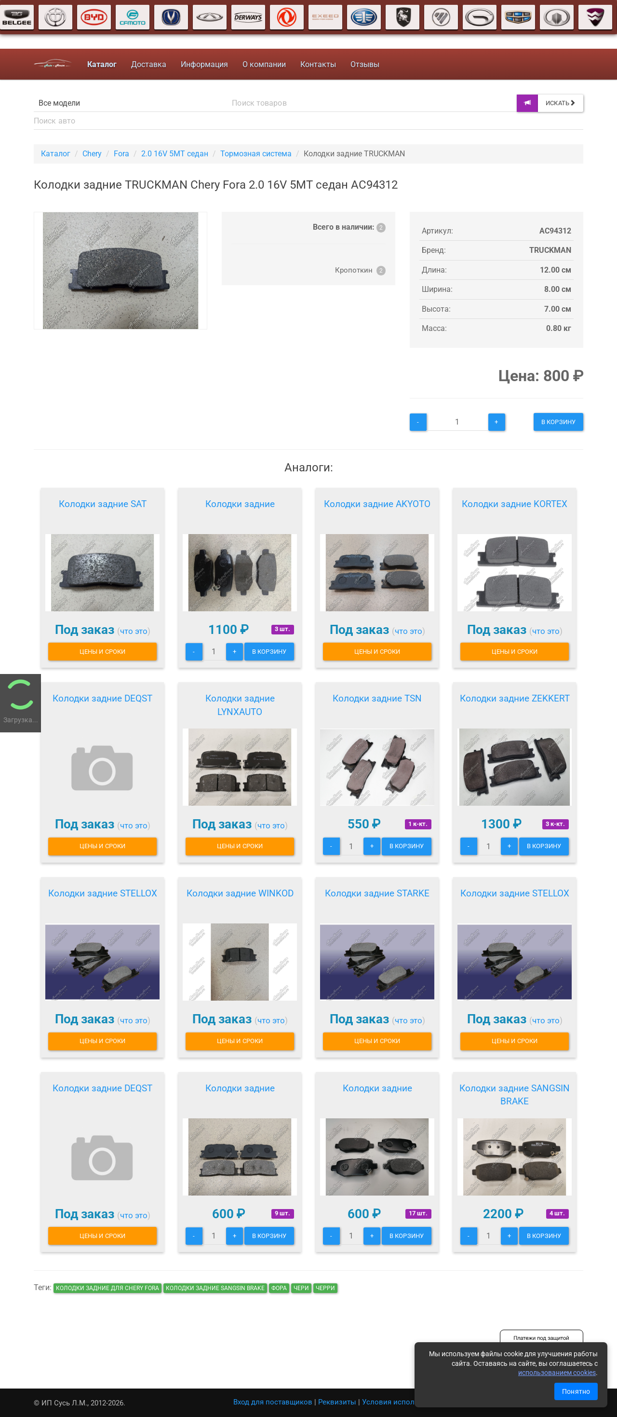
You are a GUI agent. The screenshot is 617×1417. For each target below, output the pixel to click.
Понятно (576, 1391)
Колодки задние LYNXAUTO (240, 705)
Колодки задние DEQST (102, 698)
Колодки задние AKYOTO (377, 503)
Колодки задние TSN (377, 698)
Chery (92, 153)
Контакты (318, 64)
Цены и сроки (102, 651)
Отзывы (364, 64)
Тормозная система (256, 153)
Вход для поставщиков (272, 1402)
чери (301, 1288)
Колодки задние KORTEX (514, 503)
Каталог (55, 153)
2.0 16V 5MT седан (174, 153)
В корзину (558, 422)
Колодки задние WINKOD (240, 893)
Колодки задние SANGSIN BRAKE (514, 1095)
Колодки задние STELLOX (102, 893)
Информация (204, 64)
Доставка (148, 64)
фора (279, 1288)
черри (325, 1288)
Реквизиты (337, 1402)
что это (134, 631)
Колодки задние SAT (103, 503)
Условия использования (404, 1402)
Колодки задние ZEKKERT (515, 698)
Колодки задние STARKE (377, 893)
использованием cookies (557, 1372)
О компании (264, 64)
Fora (121, 153)
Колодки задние (240, 503)
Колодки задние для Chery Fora (107, 1288)
